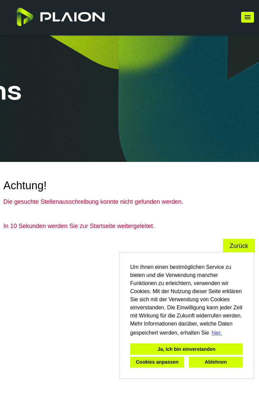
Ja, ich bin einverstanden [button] (186, 349)
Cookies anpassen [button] (157, 362)
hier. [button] (217, 333)
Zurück (239, 246)
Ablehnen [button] (216, 362)
